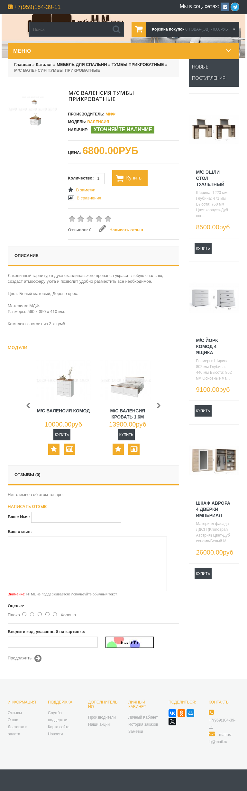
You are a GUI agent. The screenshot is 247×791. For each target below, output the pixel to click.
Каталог (44, 64)
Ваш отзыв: (20, 531)
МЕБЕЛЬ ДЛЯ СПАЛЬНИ (82, 64)
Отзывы (15, 713)
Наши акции (99, 724)
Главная (22, 64)
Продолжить (24, 658)
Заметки (135, 731)
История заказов (143, 724)
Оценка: (16, 605)
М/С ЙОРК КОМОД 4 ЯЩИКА (207, 346)
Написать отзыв (121, 229)
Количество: (86, 178)
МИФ (110, 114)
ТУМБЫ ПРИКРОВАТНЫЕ (138, 64)
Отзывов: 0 (80, 229)
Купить (129, 178)
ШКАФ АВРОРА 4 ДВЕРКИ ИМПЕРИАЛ (213, 509)
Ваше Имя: (19, 516)
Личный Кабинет (143, 717)
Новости (55, 734)
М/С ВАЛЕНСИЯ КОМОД (63, 410)
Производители (102, 717)
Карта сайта (58, 727)
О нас (13, 720)
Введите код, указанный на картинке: (46, 631)
